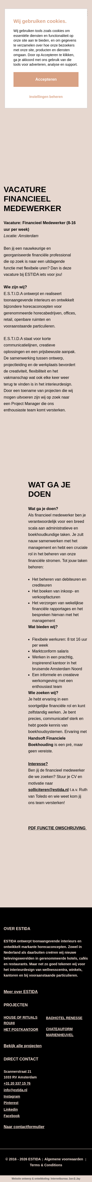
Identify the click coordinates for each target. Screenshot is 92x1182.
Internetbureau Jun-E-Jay (65, 1178)
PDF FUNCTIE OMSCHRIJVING (57, 828)
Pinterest (11, 1103)
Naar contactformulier (24, 1127)
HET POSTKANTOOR (21, 1029)
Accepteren (46, 79)
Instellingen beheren (46, 97)
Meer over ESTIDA (21, 992)
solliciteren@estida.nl (48, 790)
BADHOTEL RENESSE (64, 1018)
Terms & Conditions (46, 1165)
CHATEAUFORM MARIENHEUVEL (60, 1032)
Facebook (12, 1116)
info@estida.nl (15, 1090)
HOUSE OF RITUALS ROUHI (21, 1020)
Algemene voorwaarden (63, 1159)
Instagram (12, 1096)
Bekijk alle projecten (23, 1046)
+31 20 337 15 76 (17, 1083)
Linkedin (11, 1109)
